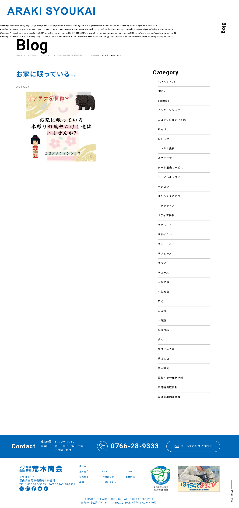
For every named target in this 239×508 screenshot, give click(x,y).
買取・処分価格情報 (170, 377)
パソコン (163, 186)
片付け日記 (108, 477)
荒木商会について (88, 471)
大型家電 (163, 282)
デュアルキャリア (169, 177)
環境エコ (163, 358)
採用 (81, 482)
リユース (163, 272)
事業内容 (130, 477)
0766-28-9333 (128, 446)
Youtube (163, 100)
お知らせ (163, 139)
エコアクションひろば (172, 119)
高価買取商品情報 (169, 396)
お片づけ (163, 129)
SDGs (161, 91)
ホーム (82, 466)
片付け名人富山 (168, 349)
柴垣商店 (163, 330)
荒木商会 (163, 368)
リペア (162, 263)
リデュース (165, 244)
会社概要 (84, 477)
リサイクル (165, 234)
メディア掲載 (166, 215)
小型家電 (163, 291)
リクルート (165, 225)
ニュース (130, 471)
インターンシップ (169, 110)
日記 (160, 301)
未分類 (162, 310)
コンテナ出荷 (166, 148)
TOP (18, 56)
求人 (160, 339)
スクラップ (165, 158)
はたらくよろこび (169, 196)
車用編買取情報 (168, 387)
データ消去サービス (170, 167)
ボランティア (166, 205)
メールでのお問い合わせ (193, 446)
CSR (104, 471)
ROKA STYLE (166, 81)
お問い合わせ (109, 482)
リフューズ (165, 253)
